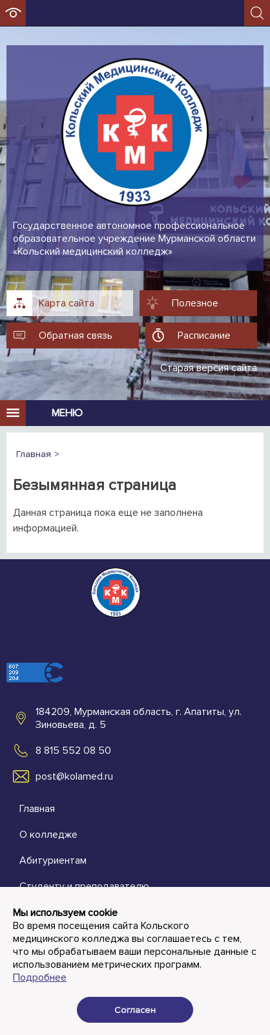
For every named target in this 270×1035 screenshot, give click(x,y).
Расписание (204, 335)
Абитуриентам (53, 860)
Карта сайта (66, 303)
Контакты (41, 912)
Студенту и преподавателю (84, 886)
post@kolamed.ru (74, 776)
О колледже (48, 834)
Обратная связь (75, 335)
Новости (39, 938)
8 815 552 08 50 (73, 750)
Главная (37, 808)
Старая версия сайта (208, 367)
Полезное (195, 303)
